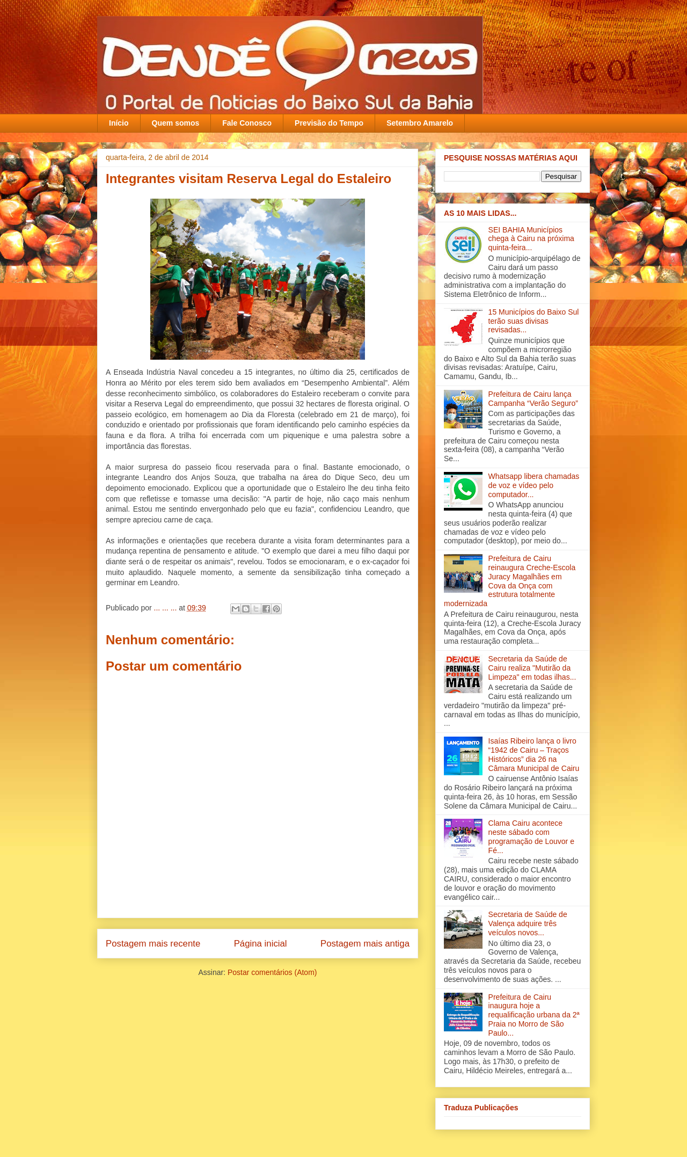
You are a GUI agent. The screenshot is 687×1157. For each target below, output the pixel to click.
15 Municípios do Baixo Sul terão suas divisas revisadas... (533, 321)
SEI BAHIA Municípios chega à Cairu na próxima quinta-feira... (531, 238)
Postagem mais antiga (365, 943)
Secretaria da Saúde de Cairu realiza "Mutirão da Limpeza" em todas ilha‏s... (532, 667)
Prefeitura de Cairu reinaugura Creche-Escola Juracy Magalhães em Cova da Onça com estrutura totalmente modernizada (509, 581)
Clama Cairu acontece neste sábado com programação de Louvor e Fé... (531, 836)
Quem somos (176, 123)
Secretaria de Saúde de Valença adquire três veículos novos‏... (527, 923)
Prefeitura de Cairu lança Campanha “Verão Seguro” (533, 399)
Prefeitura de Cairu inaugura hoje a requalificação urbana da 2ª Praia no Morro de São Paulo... (534, 1015)
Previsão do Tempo (329, 123)
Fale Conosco (247, 123)
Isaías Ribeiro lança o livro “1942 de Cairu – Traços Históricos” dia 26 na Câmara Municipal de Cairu (534, 754)
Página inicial (260, 943)
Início (119, 123)
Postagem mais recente (153, 943)
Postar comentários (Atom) (272, 972)
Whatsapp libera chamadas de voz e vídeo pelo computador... (534, 485)
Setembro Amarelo (419, 123)
